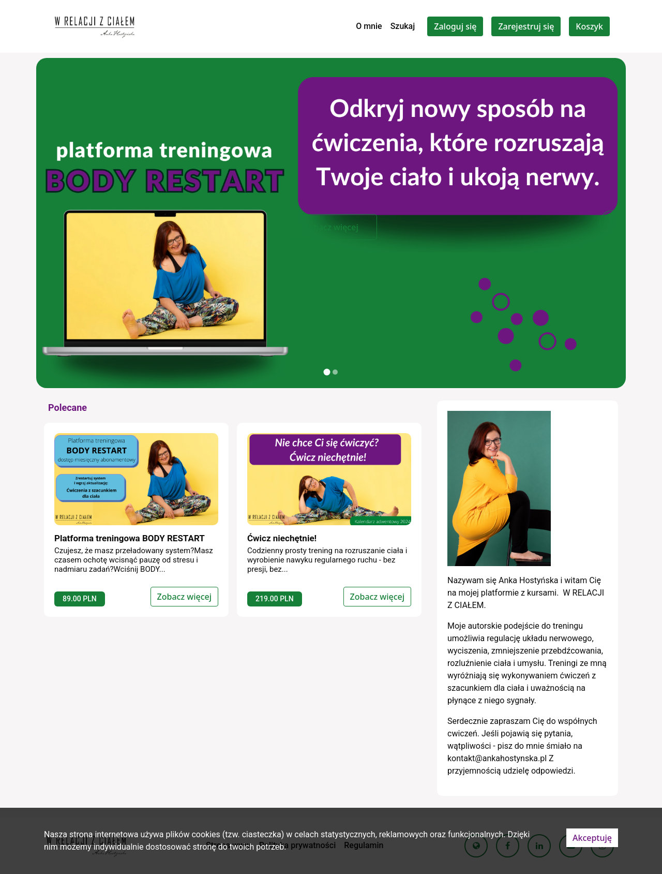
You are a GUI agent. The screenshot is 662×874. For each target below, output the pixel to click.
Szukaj (402, 26)
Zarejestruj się (526, 26)
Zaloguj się (455, 26)
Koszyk (589, 26)
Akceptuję (592, 837)
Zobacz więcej (331, 227)
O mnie (369, 26)
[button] (49, 223)
